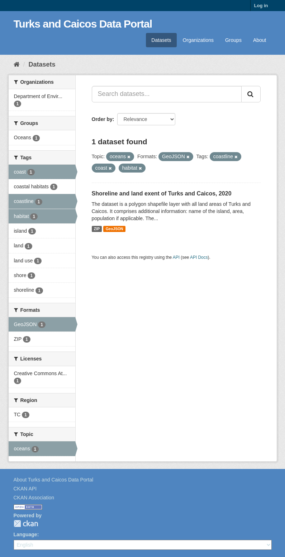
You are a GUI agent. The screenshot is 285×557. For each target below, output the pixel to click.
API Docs (199, 257)
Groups (233, 40)
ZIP (97, 229)
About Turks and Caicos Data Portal (54, 480)
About (259, 40)
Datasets (161, 40)
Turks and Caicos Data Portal (83, 24)
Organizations (198, 40)
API (176, 257)
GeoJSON (114, 229)
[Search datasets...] (167, 94)
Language (25, 534)
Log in (261, 5)
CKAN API (25, 488)
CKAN (26, 523)
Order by (102, 119)
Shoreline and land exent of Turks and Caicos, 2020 (162, 193)
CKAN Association (34, 497)
